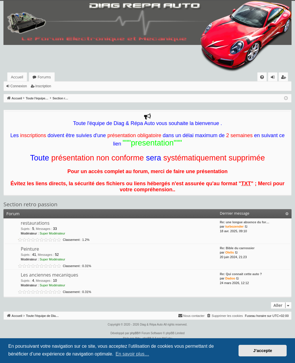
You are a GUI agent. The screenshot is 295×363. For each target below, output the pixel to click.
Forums (44, 77)
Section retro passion (30, 204)
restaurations (35, 223)
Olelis (229, 252)
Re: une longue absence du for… (244, 222)
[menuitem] (262, 77)
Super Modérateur (52, 233)
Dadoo (230, 278)
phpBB (134, 333)
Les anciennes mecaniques (49, 275)
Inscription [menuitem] (284, 78)
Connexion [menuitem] (274, 78)
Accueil (17, 77)
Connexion (18, 86)
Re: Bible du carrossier (237, 248)
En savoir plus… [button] (132, 353)
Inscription (43, 86)
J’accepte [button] (262, 350)
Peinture (30, 249)
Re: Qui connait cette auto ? (241, 274)
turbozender (234, 226)
